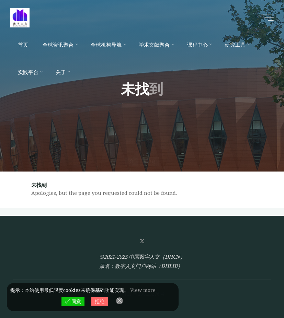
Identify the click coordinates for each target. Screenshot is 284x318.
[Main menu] (267, 17)
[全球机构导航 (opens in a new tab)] (107, 44)
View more (143, 290)
